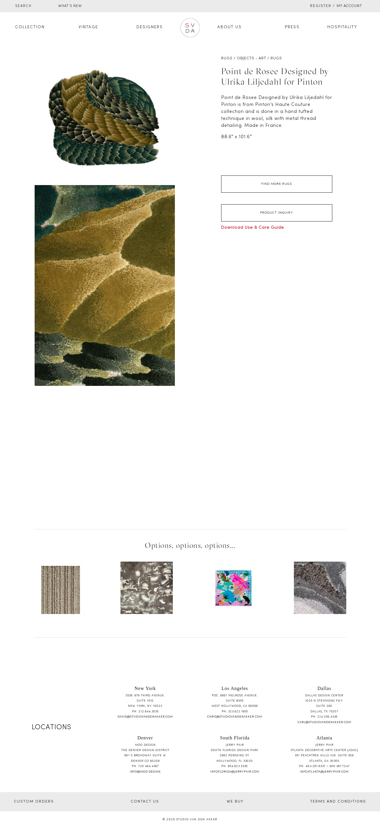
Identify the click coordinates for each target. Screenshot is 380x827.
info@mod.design (145, 772)
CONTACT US (145, 801)
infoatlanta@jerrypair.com (324, 772)
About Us (229, 27)
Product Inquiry (276, 212)
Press (292, 27)
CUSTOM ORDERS (34, 801)
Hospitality (342, 27)
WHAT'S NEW (70, 6)
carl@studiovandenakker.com (324, 722)
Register (320, 6)
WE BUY (235, 801)
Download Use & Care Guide (252, 228)
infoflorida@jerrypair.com (234, 772)
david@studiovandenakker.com (145, 717)
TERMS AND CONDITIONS (338, 801)
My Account (349, 6)
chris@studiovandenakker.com (234, 717)
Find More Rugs (276, 183)
